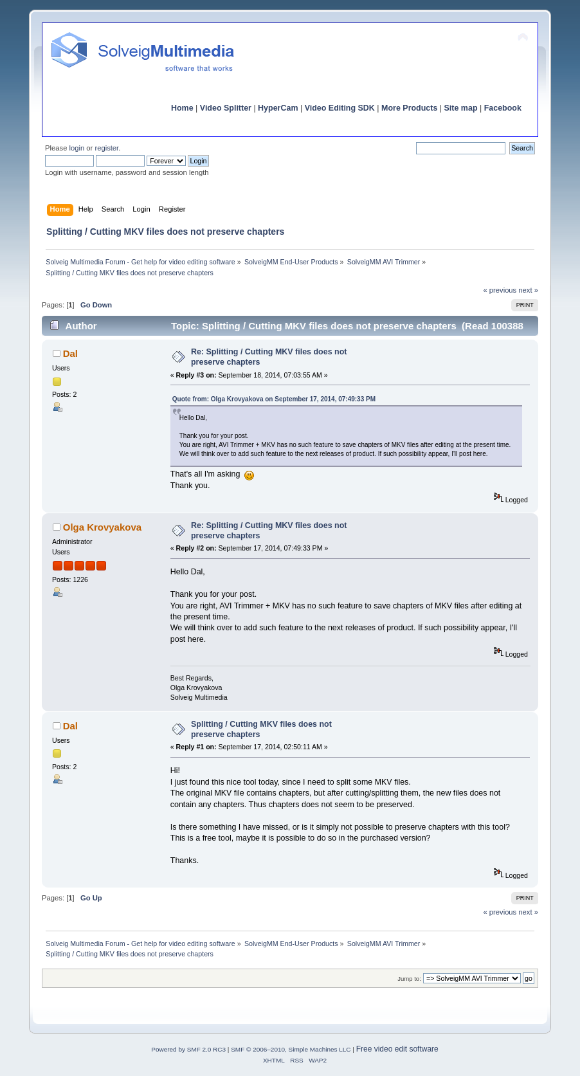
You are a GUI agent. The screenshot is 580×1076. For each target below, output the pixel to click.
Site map (461, 108)
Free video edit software (397, 1048)
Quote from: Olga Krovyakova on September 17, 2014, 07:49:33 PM (274, 399)
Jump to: (409, 978)
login (77, 148)
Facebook (502, 108)
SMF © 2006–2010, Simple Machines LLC (290, 1049)
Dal (70, 353)
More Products (409, 108)
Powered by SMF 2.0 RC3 (188, 1049)
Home (182, 108)
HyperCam (278, 108)
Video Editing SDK (340, 108)
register (106, 148)
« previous (499, 290)
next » (528, 290)
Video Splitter (225, 108)
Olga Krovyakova (102, 527)
